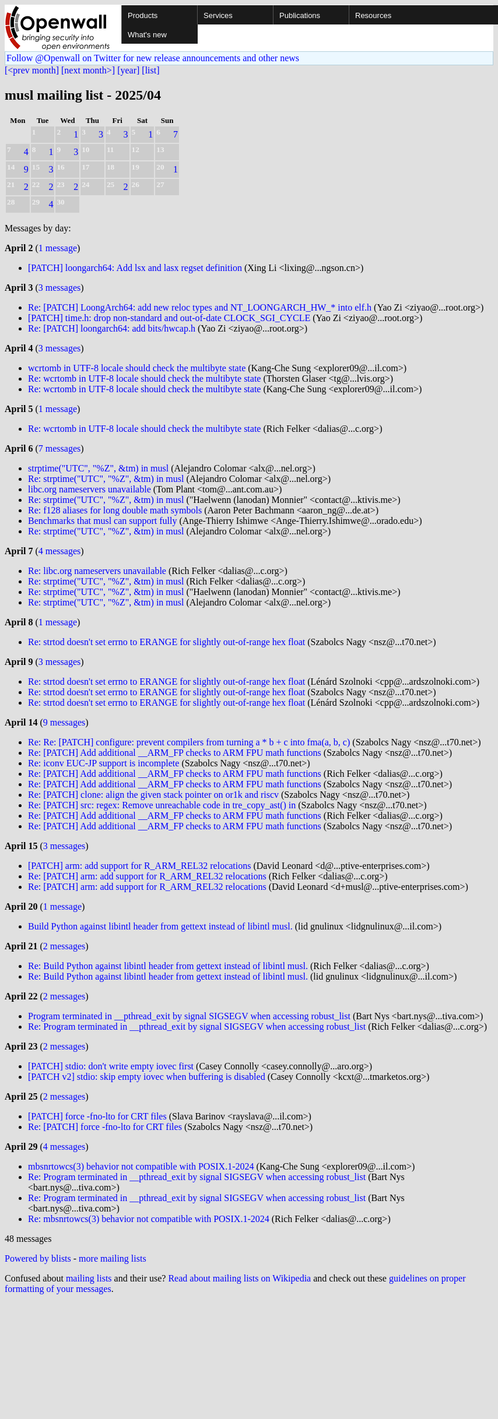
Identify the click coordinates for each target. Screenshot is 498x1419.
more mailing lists (112, 1258)
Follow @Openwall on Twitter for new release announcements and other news (152, 58)
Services (218, 15)
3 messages (59, 288)
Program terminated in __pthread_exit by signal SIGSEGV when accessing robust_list (189, 1016)
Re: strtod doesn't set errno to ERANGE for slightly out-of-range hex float (166, 642)
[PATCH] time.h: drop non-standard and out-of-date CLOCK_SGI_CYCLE (169, 318)
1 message (57, 248)
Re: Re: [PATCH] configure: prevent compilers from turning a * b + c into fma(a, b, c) (189, 742)
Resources (373, 15)
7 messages (59, 448)
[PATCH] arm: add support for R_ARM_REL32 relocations (139, 866)
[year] (128, 70)
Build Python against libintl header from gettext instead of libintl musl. (160, 926)
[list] (150, 70)
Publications (299, 15)
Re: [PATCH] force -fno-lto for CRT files (105, 1127)
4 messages (59, 551)
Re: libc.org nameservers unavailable (97, 571)
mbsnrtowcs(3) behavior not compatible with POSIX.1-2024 (141, 1166)
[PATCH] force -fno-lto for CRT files (97, 1116)
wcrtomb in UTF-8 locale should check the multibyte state (137, 368)
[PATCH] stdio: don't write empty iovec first (111, 1066)
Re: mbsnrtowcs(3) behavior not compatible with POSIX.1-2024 (148, 1219)
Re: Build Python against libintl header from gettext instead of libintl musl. (168, 966)
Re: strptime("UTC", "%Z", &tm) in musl (106, 479)
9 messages (64, 722)
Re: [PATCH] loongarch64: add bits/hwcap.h (111, 328)
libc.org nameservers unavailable (89, 489)
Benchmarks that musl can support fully (102, 521)
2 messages (64, 946)
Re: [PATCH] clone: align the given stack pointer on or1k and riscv (153, 795)
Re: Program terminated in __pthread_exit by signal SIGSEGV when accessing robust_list (197, 1026)
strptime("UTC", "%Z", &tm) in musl (98, 468)
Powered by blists (38, 1258)
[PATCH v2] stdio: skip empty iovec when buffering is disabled (146, 1077)
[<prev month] (32, 70)
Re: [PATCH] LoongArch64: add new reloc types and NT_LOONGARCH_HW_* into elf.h (199, 307)
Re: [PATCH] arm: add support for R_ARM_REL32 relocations (147, 876)
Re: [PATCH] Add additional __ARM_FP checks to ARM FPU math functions (174, 753)
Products (142, 15)
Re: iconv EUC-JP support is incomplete (103, 763)
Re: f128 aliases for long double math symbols (115, 510)
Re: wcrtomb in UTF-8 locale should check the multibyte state (144, 378)
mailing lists (89, 1278)
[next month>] (88, 70)
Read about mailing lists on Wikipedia (239, 1278)
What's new (147, 34)
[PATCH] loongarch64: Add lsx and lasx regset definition (135, 268)
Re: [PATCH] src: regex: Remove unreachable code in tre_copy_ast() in (162, 805)
